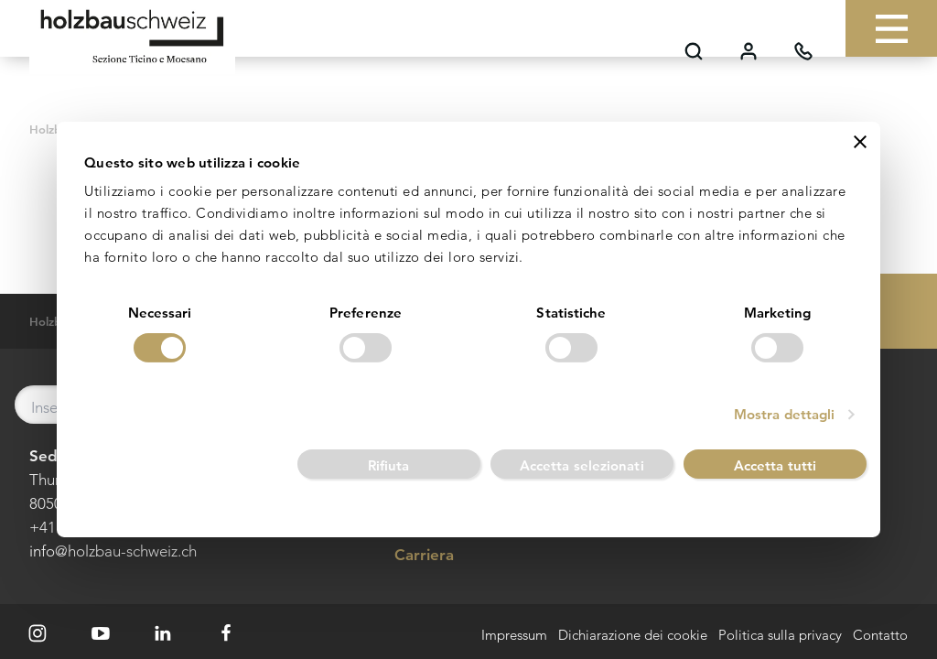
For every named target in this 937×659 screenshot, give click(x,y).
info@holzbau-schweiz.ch (113, 551)
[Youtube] (101, 633)
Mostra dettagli (784, 414)
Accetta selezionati (582, 465)
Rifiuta (389, 465)
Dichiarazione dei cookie (632, 635)
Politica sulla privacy (780, 635)
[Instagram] (37, 633)
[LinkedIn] (164, 633)
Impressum (514, 635)
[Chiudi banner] (860, 141)
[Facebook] (226, 633)
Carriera (411, 556)
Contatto (880, 635)
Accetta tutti (775, 465)
